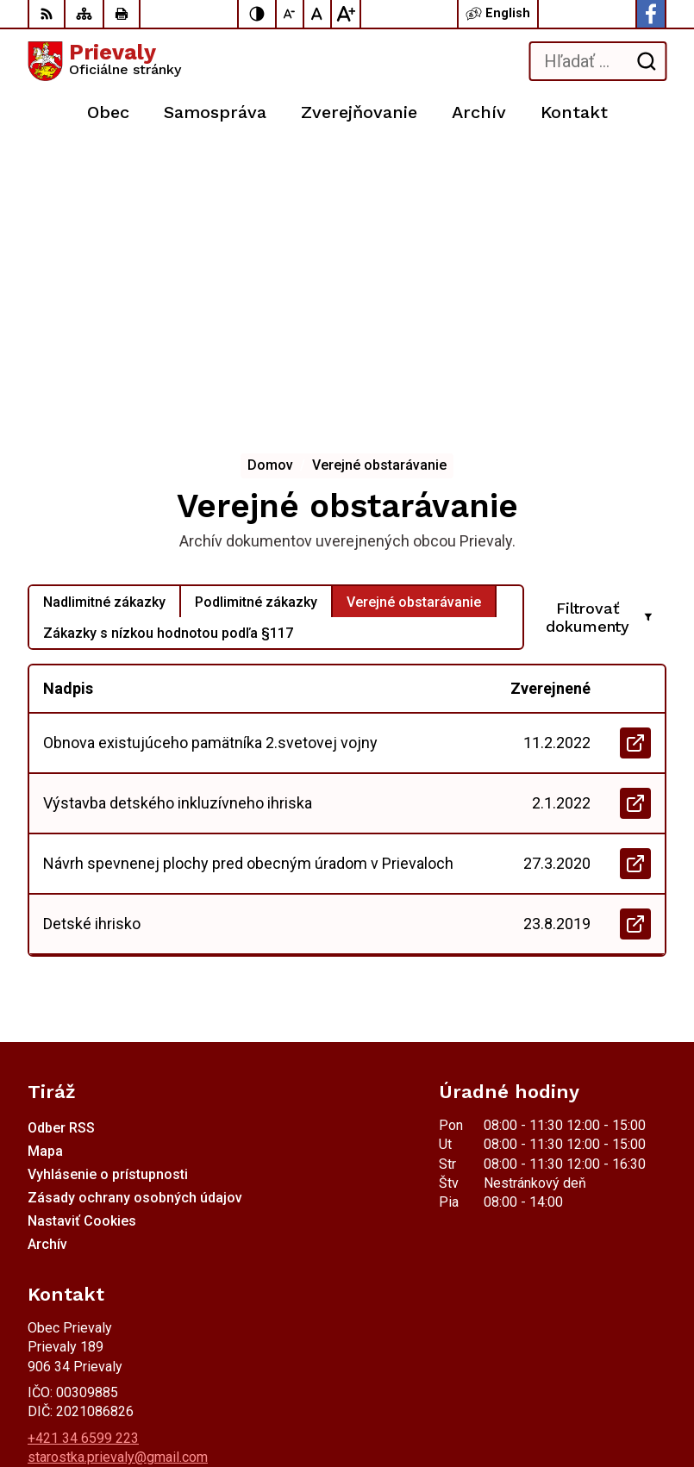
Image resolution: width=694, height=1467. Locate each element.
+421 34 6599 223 (83, 1148)
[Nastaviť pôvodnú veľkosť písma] (318, 14)
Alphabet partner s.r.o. (255, 1377)
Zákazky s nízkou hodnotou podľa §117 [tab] (168, 343)
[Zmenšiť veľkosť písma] (290, 14)
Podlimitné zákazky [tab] (256, 312)
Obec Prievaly (225, 1399)
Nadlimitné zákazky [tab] (104, 312)
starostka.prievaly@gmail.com (118, 1167)
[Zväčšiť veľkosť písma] (346, 14)
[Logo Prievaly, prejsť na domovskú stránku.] (104, 61)
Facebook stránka (81, 1187)
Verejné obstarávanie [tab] (414, 312)
